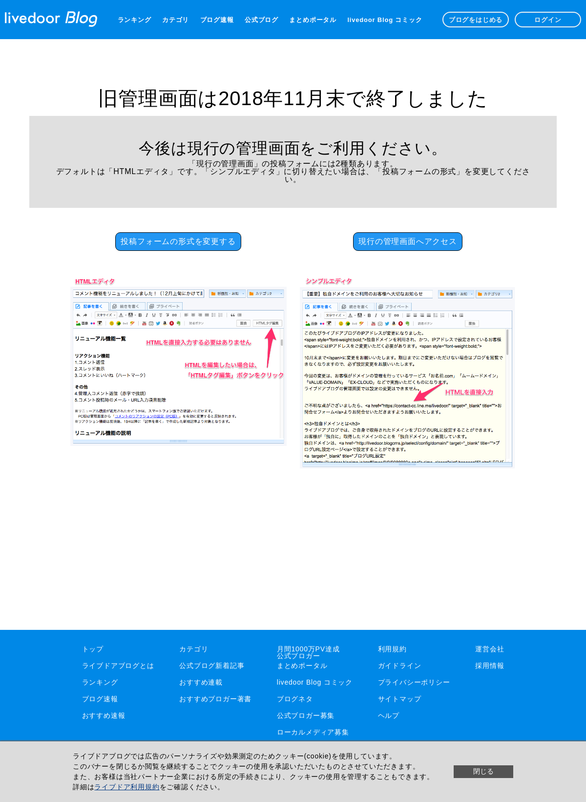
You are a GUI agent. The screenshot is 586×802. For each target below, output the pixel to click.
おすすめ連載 (201, 682)
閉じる (483, 771)
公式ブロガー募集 (306, 715)
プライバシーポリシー (414, 682)
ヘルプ (388, 715)
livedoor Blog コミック (384, 20)
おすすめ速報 (104, 715)
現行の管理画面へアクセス (407, 241)
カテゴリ (175, 20)
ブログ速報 (217, 20)
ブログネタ (295, 698)
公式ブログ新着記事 (211, 665)
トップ (93, 649)
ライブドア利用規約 (126, 787)
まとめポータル (312, 20)
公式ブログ (261, 20)
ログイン (547, 19)
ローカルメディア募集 (313, 732)
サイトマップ (399, 698)
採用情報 (489, 665)
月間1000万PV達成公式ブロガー (308, 652)
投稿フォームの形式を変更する (178, 241)
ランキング (134, 20)
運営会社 (489, 649)
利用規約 (392, 649)
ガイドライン (399, 665)
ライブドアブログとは (118, 665)
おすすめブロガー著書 (215, 698)
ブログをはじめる (475, 19)
